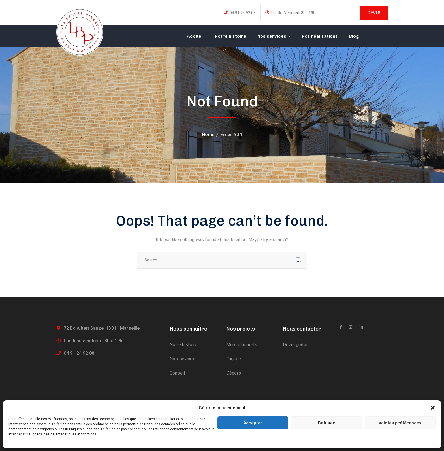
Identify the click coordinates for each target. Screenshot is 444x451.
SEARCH (298, 260)
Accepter (253, 423)
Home (208, 134)
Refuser (326, 423)
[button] (433, 407)
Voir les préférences (400, 423)
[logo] (79, 31)
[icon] (341, 327)
